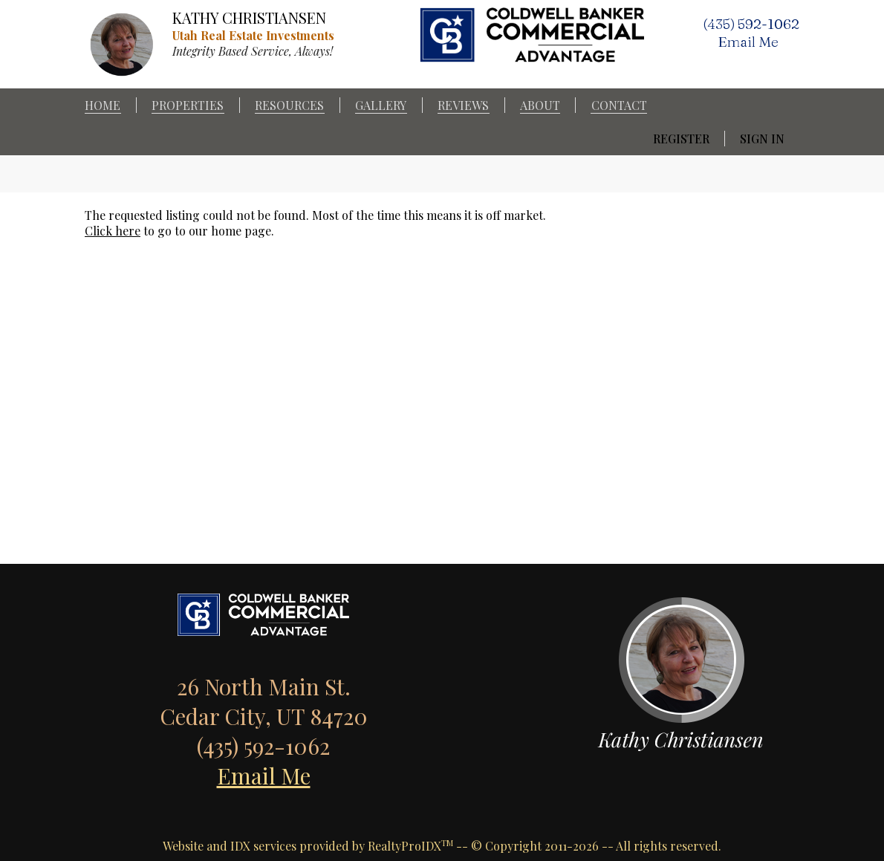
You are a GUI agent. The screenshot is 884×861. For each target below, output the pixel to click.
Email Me (264, 775)
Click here (112, 230)
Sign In (762, 138)
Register (681, 138)
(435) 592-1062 (751, 24)
